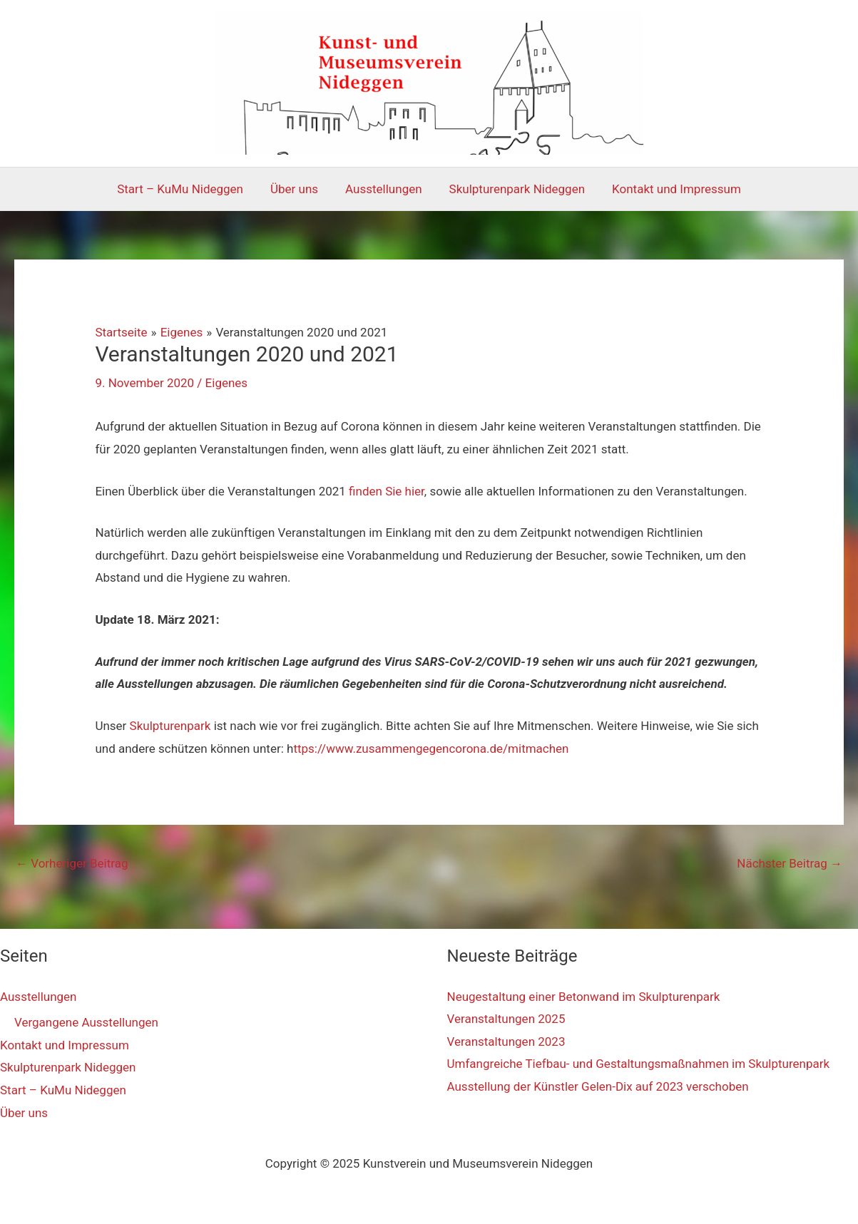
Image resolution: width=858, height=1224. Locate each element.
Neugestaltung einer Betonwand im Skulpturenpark (583, 996)
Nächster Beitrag (789, 863)
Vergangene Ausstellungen (86, 1022)
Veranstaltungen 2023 (506, 1041)
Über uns (297, 189)
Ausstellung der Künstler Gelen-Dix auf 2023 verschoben (598, 1086)
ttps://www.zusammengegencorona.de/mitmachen (430, 748)
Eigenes (226, 383)
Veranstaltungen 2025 (506, 1019)
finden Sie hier (386, 491)
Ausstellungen (383, 189)
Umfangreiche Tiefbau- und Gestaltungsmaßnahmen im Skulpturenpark (638, 1063)
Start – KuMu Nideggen (186, 189)
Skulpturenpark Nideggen (514, 189)
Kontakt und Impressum (670, 189)
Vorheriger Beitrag (72, 863)
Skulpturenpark (170, 726)
